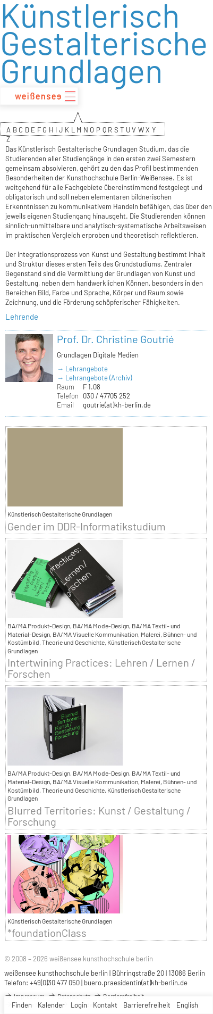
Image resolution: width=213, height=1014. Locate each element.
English (187, 1005)
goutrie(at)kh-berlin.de (117, 405)
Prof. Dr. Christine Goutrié (115, 339)
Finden (22, 1005)
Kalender (51, 1005)
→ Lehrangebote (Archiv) (94, 377)
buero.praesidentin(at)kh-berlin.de (136, 982)
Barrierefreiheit (147, 1005)
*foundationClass (47, 932)
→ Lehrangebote (82, 368)
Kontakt (105, 1005)
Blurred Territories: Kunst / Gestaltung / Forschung (99, 816)
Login (79, 1005)
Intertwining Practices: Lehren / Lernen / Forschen (101, 668)
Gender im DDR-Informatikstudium (86, 526)
